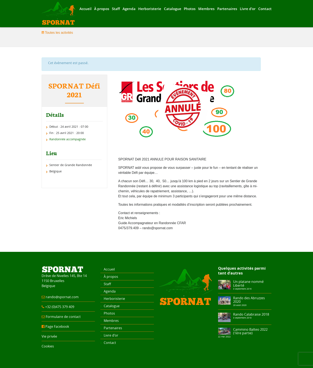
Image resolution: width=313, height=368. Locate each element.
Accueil (85, 8)
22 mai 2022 (224, 336)
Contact (265, 8)
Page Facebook (57, 326)
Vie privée (49, 336)
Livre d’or (248, 8)
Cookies (48, 346)
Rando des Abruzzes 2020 (249, 300)
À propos (101, 8)
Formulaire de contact (63, 316)
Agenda (129, 8)
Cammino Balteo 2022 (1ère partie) (250, 331)
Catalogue (172, 8)
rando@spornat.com (62, 297)
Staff (116, 8)
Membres (206, 8)
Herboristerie (149, 8)
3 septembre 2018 (242, 317)
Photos (189, 8)
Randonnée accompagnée (67, 139)
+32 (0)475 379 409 (59, 306)
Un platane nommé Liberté (248, 283)
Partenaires (227, 8)
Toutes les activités (57, 32)
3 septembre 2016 (242, 288)
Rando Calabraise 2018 (251, 314)
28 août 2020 (240, 305)
